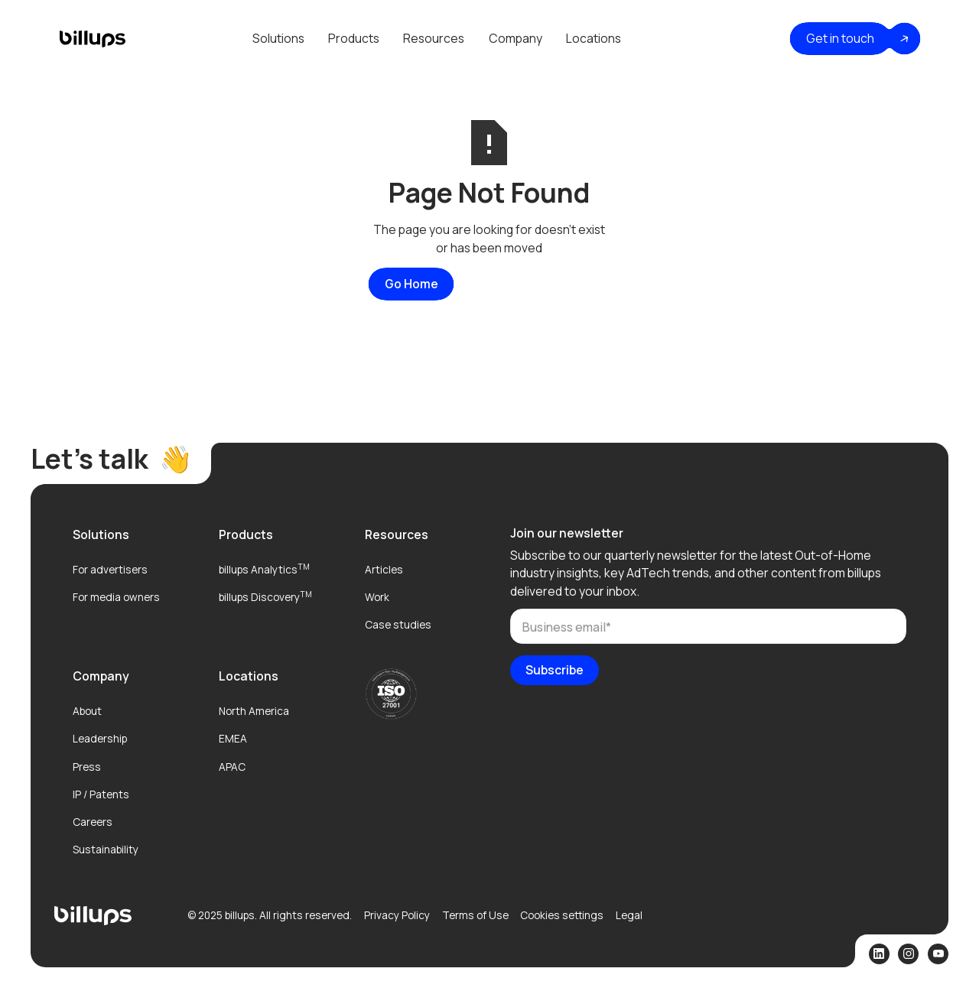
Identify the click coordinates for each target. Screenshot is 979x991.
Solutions (278, 38)
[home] (92, 39)
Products (353, 38)
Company (515, 38)
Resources (433, 38)
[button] (278, 39)
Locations (593, 38)
